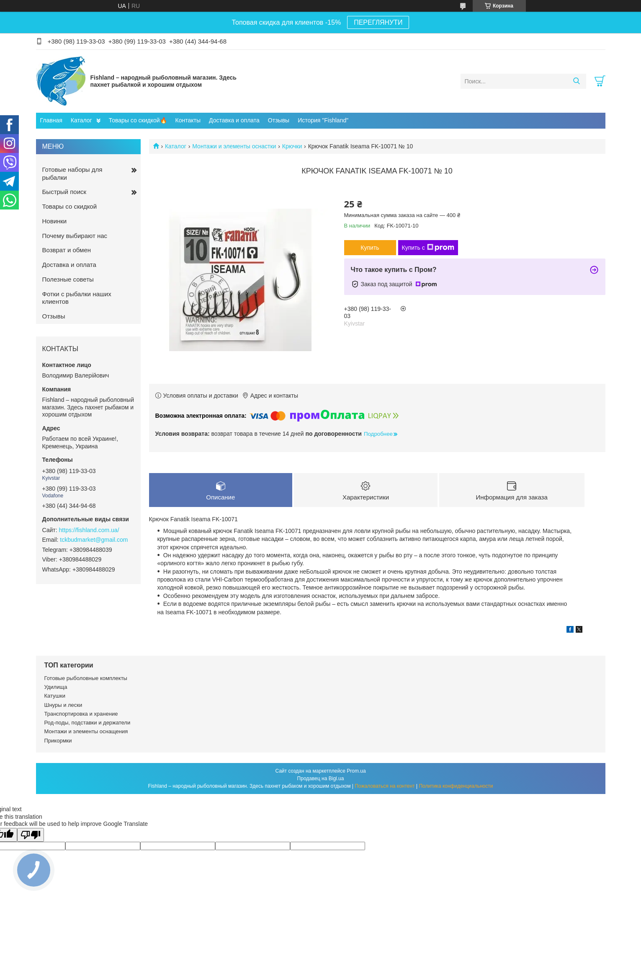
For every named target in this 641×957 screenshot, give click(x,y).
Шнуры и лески (63, 705)
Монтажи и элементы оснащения (86, 731)
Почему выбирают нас (75, 235)
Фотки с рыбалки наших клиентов (76, 297)
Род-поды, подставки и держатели (87, 722)
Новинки (54, 221)
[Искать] (576, 81)
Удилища (55, 687)
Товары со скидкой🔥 (138, 120)
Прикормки (58, 740)
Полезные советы (68, 279)
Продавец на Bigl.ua (320, 778)
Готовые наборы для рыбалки (72, 173)
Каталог (81, 120)
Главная (51, 120)
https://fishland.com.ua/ (89, 530)
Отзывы (278, 120)
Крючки (292, 146)
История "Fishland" (323, 120)
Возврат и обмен (66, 249)
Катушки (55, 696)
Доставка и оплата (234, 120)
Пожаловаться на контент (384, 786)
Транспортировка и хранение (81, 714)
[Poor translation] (30, 835)
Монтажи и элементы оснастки (234, 146)
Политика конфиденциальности (456, 786)
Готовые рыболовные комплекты (85, 678)
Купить (369, 247)
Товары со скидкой (69, 206)
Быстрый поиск (64, 191)
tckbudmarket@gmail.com (94, 539)
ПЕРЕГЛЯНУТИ (378, 22)
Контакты (188, 120)
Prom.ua (356, 771)
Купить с (428, 247)
